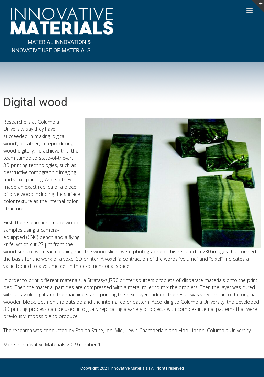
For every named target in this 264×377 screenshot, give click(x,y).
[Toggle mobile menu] (250, 10)
